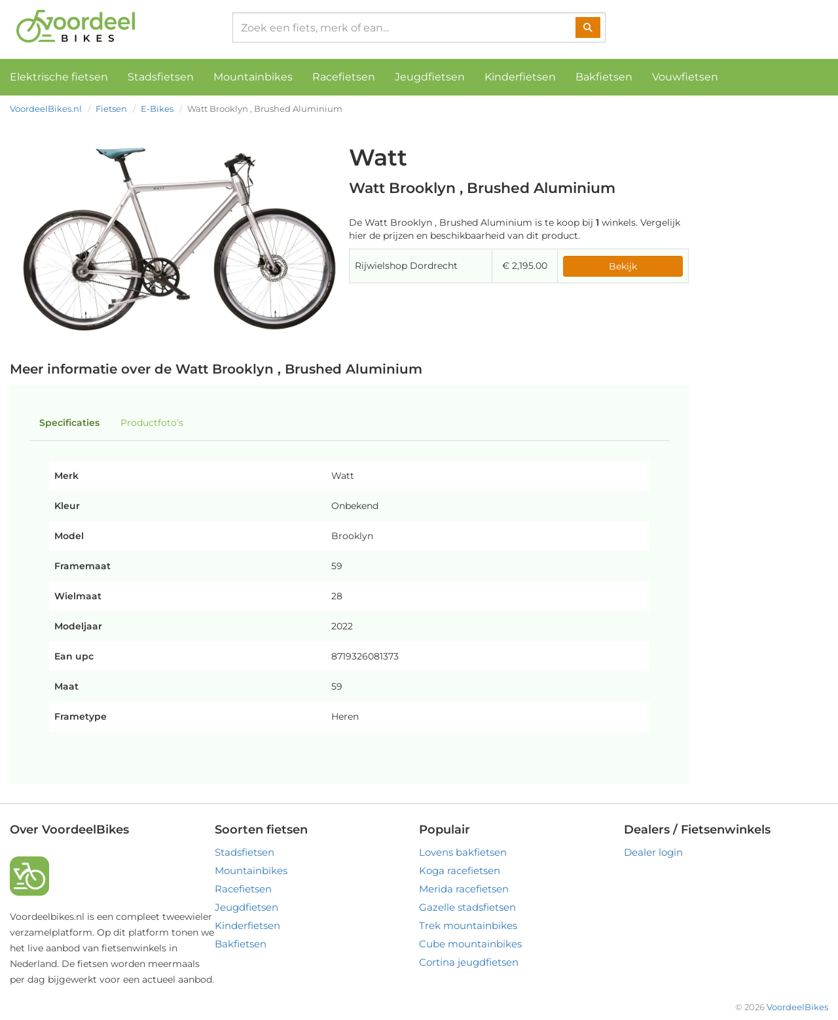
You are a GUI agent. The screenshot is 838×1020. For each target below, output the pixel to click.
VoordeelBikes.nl (46, 108)
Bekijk (623, 266)
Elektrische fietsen (59, 77)
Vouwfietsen (685, 77)
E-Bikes (157, 108)
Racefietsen (343, 77)
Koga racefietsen (459, 870)
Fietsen (111, 108)
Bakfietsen (603, 77)
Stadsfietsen (161, 77)
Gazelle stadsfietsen (467, 907)
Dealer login (653, 852)
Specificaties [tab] (69, 423)
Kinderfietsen (520, 77)
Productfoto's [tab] (151, 423)
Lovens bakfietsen (463, 852)
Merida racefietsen (464, 889)
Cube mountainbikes (470, 944)
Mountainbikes (253, 77)
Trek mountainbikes (468, 925)
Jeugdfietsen (430, 77)
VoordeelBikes (797, 1007)
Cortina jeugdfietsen (469, 962)
